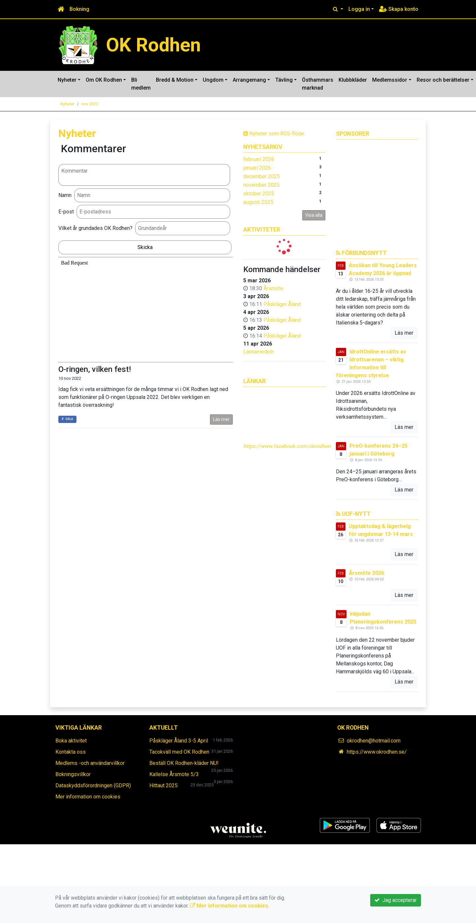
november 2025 (261, 185)
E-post (66, 212)
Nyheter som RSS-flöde (273, 133)
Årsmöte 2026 (366, 573)
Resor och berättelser (443, 80)
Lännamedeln (258, 352)
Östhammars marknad (317, 84)
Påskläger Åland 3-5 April (178, 741)
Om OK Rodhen (104, 80)
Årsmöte (273, 288)
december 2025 (261, 176)
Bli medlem (141, 84)
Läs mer (221, 419)
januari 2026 (257, 168)
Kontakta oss (70, 752)
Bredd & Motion (174, 80)
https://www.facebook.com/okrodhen (287, 446)
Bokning (79, 9)
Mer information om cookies (87, 797)
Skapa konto (398, 9)
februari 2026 (258, 159)
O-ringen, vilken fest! (94, 369)
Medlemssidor (389, 80)
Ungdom (213, 80)
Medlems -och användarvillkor (90, 763)
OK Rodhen (153, 45)
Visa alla (313, 215)
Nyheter (67, 80)
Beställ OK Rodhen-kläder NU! (184, 763)
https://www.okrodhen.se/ (377, 752)
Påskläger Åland (282, 304)
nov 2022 (89, 104)
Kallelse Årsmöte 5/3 (174, 774)
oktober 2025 (258, 193)
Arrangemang (249, 80)
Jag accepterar (395, 900)
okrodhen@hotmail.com (374, 741)
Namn (65, 195)
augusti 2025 (258, 202)
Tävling (284, 80)
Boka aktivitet (71, 741)
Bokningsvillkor (73, 774)
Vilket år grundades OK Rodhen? (95, 228)
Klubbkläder (353, 80)
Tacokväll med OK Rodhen (179, 752)
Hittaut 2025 (163, 785)
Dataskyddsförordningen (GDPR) (93, 785)
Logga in (359, 9)
